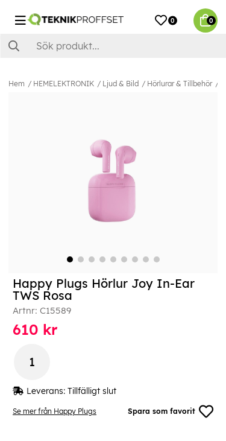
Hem (16, 83)
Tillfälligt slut (91, 390)
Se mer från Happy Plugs (54, 411)
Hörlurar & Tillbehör (179, 83)
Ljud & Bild (120, 83)
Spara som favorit (170, 411)
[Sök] (113, 46)
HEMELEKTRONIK (63, 83)
